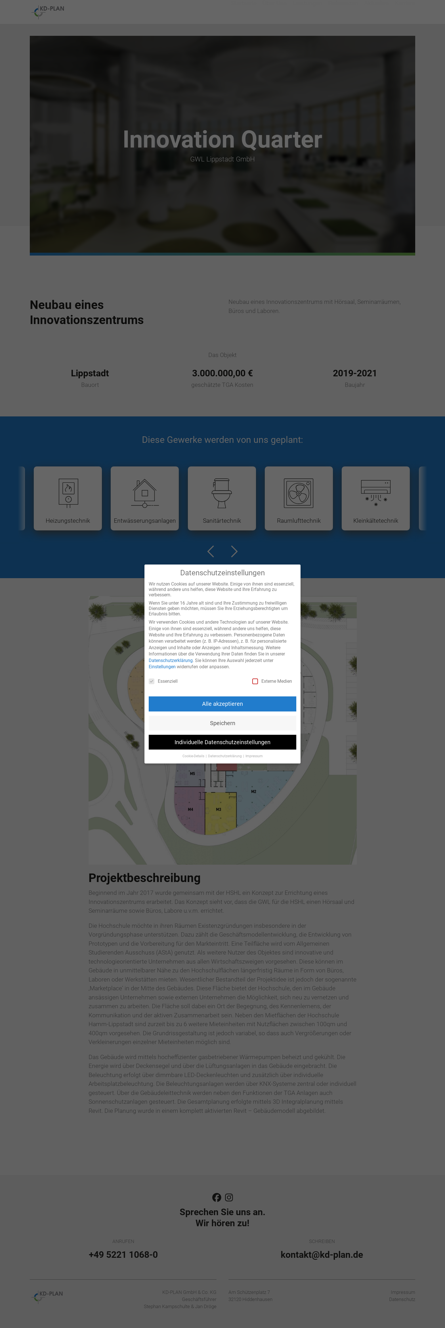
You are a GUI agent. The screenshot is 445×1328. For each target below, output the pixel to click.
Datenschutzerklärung (171, 660)
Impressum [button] (254, 756)
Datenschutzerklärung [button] (225, 756)
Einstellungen (162, 666)
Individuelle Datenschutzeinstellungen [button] (222, 742)
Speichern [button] (222, 723)
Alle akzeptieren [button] (222, 703)
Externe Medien (272, 681)
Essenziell (163, 681)
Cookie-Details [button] (193, 756)
